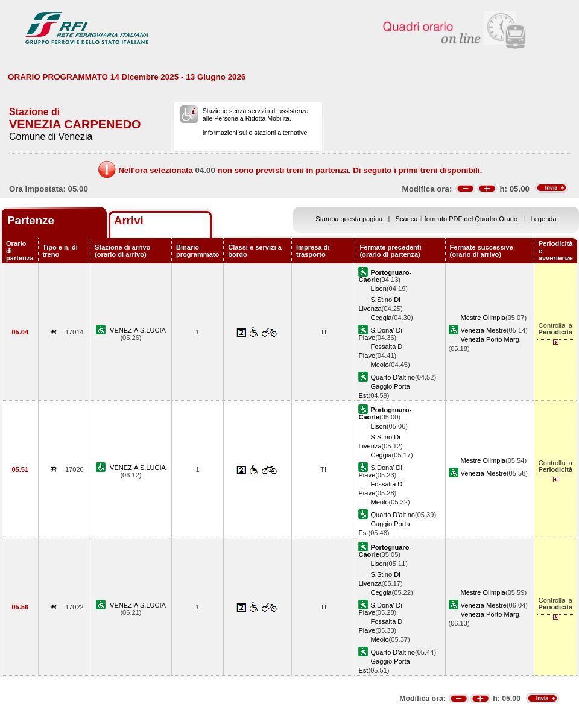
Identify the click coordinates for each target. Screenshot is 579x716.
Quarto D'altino (392, 377)
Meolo (379, 364)
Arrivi (129, 220)
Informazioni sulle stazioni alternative (255, 132)
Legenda (544, 218)
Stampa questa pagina (348, 218)
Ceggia (380, 317)
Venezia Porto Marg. (491, 339)
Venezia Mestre (484, 330)
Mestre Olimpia (483, 317)
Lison (378, 288)
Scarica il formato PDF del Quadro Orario (457, 218)
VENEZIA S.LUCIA (138, 330)
